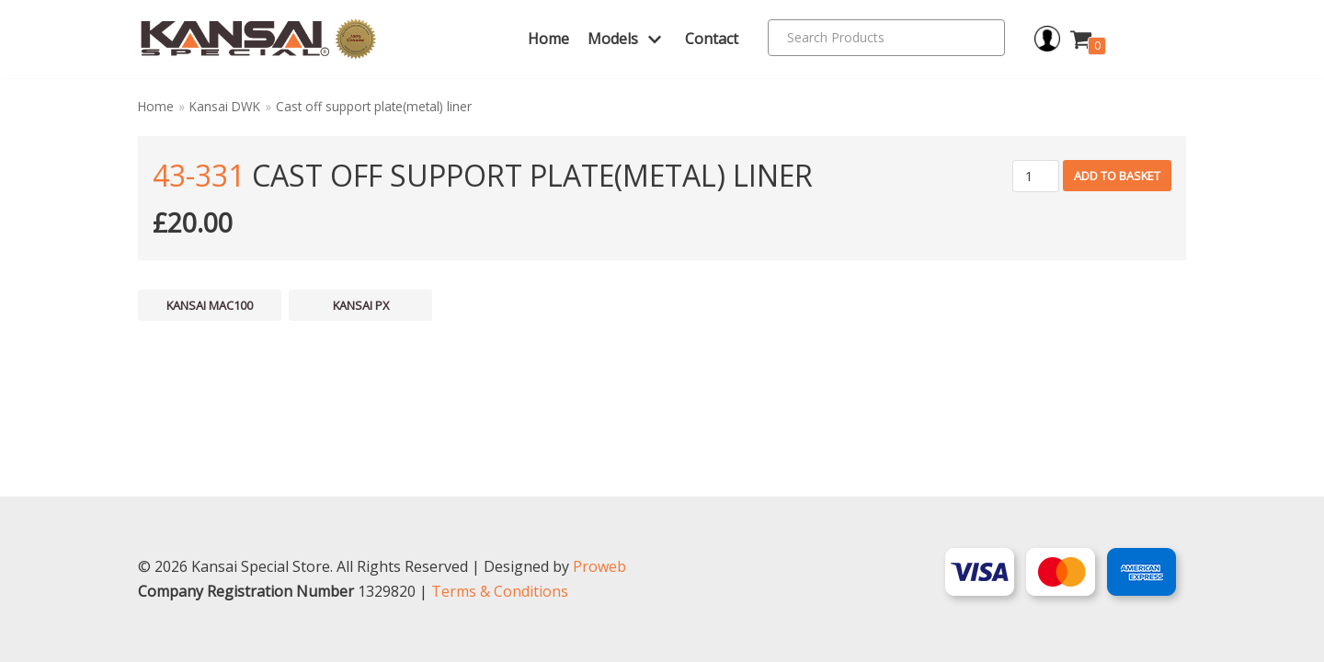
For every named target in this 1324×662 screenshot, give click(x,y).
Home (548, 39)
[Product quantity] (1035, 176)
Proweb (599, 566)
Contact (711, 39)
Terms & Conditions (499, 591)
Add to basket (1117, 175)
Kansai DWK (224, 106)
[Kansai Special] (259, 39)
